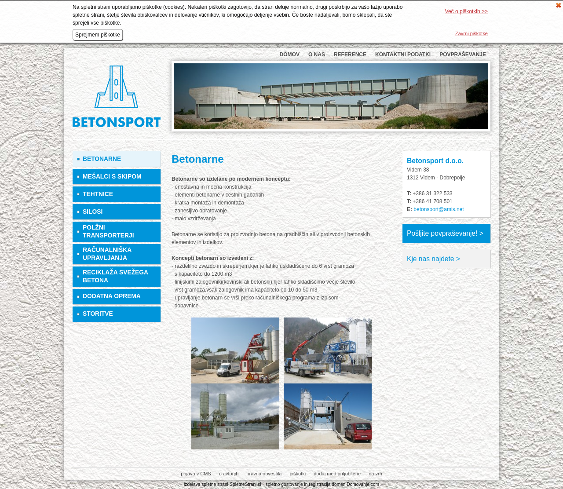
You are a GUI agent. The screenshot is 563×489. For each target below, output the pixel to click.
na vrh (375, 473)
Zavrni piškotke (471, 33)
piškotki (297, 473)
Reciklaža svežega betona (115, 276)
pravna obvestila (264, 473)
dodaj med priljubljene (337, 473)
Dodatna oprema (112, 296)
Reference (350, 54)
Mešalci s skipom (112, 176)
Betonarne (102, 159)
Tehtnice (98, 194)
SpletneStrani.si (245, 484)
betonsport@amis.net (438, 209)
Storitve (98, 313)
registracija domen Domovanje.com (344, 484)
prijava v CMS (196, 473)
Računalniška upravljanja (107, 254)
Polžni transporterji (108, 231)
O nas (316, 54)
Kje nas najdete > (433, 259)
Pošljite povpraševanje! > (445, 233)
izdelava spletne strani (206, 484)
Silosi (92, 211)
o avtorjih (229, 473)
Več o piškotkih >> (466, 11)
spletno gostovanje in (287, 484)
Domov (290, 54)
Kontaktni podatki (403, 54)
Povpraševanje (462, 54)
